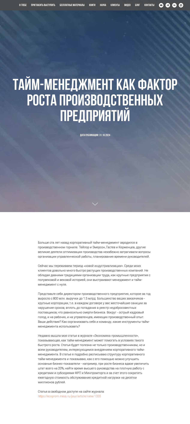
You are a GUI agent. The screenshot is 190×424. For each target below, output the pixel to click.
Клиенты (115, 5)
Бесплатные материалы (72, 5)
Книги (92, 5)
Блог (137, 5)
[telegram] (168, 5)
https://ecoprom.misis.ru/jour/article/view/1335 (69, 396)
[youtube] (161, 5)
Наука (103, 5)
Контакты (149, 5)
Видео (127, 5)
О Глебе (23, 5)
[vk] (174, 5)
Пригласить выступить (43, 5)
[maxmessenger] (181, 5)
